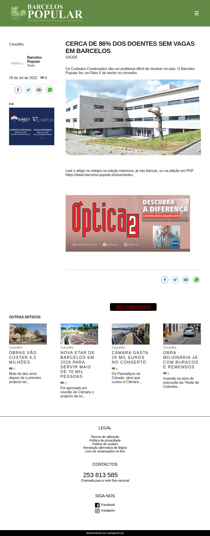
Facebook (108, 505)
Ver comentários (133, 307)
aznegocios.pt (115, 533)
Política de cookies (105, 444)
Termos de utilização (105, 437)
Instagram (108, 510)
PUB (11, 104)
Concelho (15, 347)
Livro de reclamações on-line (105, 451)
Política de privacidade (105, 440)
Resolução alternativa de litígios (105, 447)
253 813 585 (100, 474)
